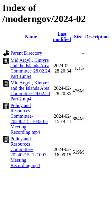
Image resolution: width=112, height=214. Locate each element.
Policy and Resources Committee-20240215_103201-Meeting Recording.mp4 (29, 119)
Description (97, 36)
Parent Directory (26, 53)
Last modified (62, 37)
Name (31, 36)
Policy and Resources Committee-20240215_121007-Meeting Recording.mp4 (29, 152)
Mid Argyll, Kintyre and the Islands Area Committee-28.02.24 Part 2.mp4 (30, 90)
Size (78, 36)
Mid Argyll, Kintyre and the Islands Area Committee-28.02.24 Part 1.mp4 (30, 68)
